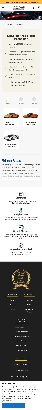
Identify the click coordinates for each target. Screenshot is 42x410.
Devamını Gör (6, 182)
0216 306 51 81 (22, 364)
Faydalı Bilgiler (21, 345)
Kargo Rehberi (21, 341)
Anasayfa (8, 24)
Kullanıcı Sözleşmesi (21, 331)
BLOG (29, 305)
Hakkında (29, 300)
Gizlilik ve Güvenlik (21, 327)
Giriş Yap (13, 305)
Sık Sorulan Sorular (29, 310)
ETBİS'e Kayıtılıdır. (21, 350)
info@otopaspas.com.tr (22, 376)
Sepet (13, 309)
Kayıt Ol (13, 300)
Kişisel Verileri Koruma (21, 336)
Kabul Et (13, 405)
